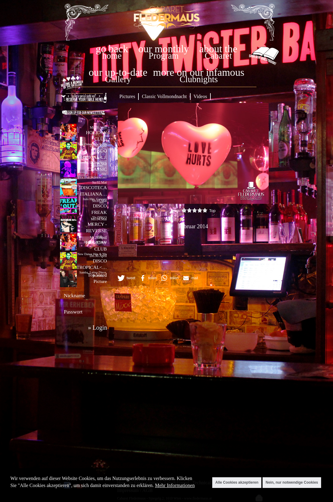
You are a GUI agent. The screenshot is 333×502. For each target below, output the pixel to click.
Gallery (118, 79)
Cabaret (218, 55)
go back (112, 48)
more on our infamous (198, 72)
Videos (200, 96)
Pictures (127, 96)
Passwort (73, 312)
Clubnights (199, 79)
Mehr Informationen (175, 485)
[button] (125, 278)
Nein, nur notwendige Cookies (292, 482)
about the (218, 48)
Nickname (74, 296)
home (112, 55)
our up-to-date (118, 72)
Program (163, 55)
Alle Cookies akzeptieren (236, 482)
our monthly (163, 48)
